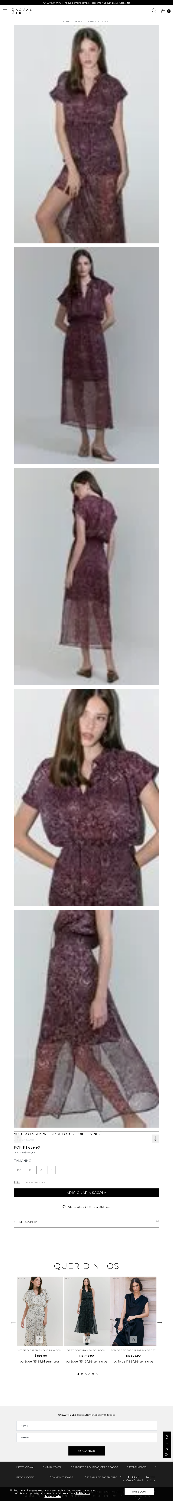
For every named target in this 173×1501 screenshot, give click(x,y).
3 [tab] (86, 1374)
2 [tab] (82, 1374)
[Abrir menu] (5, 11)
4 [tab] (89, 1374)
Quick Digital (133, 1480)
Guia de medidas (33, 1182)
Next (155, 1139)
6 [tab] (97, 1374)
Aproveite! (124, 2)
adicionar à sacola (86, 1193)
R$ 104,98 (29, 1152)
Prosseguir (139, 1491)
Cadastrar (86, 1450)
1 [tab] (78, 1374)
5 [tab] (93, 1374)
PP (19, 1170)
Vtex (152, 1480)
